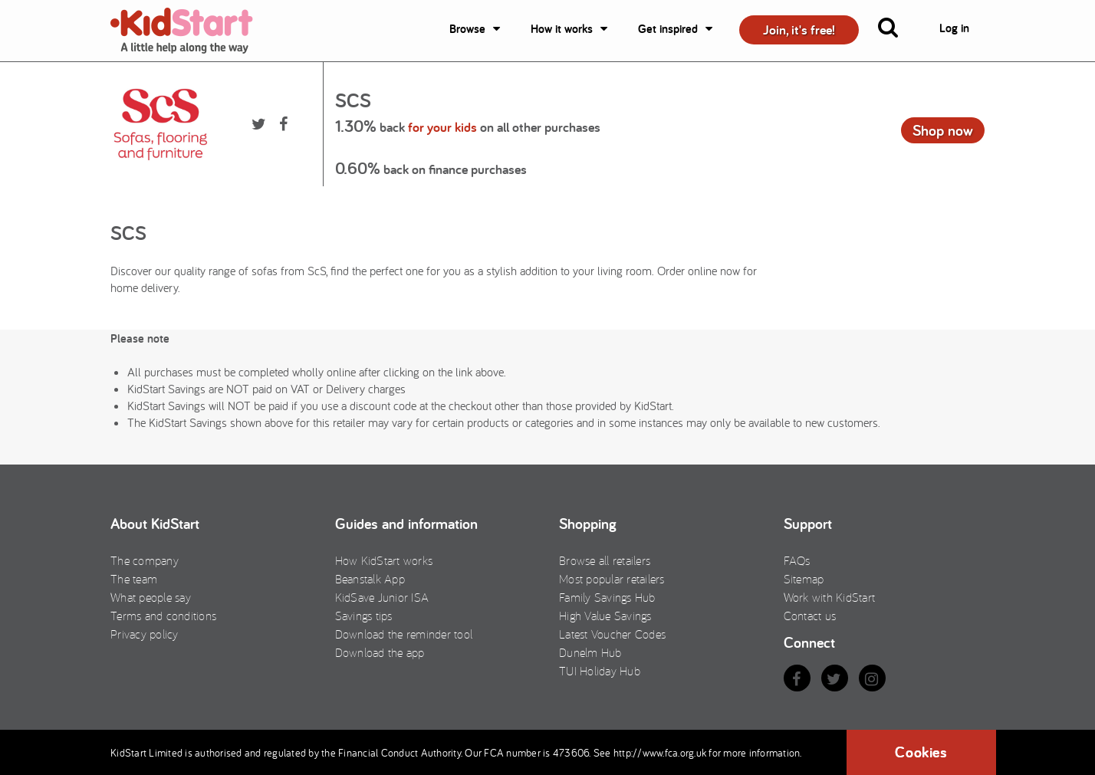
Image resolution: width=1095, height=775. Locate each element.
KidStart (190, 31)
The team (133, 578)
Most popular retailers (612, 578)
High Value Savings (605, 615)
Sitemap (804, 578)
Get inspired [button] (668, 29)
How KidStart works (384, 560)
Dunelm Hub (590, 652)
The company (144, 560)
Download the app (380, 652)
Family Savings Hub (607, 597)
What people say (150, 597)
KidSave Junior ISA (382, 597)
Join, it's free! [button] (799, 29)
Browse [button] (467, 29)
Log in (954, 28)
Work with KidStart (830, 597)
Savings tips (364, 615)
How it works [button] (562, 29)
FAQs (797, 560)
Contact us (810, 615)
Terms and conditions (163, 615)
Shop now (943, 130)
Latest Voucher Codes (612, 634)
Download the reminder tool (404, 634)
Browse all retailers (604, 560)
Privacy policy (144, 634)
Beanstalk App (370, 578)
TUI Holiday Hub (599, 670)
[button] (897, 30)
